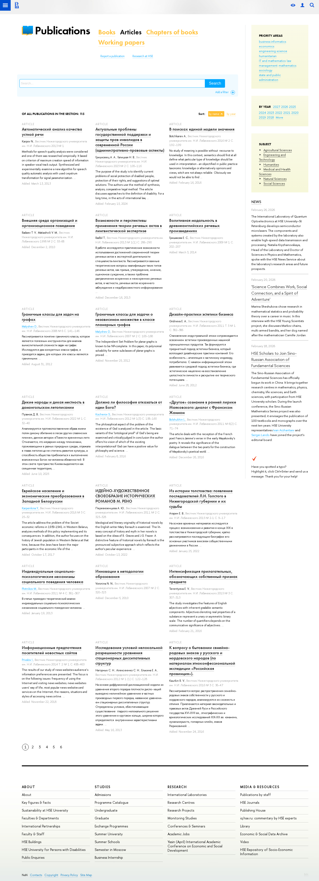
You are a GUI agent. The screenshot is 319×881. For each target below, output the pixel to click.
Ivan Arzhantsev (283, 430)
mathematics (287, 65)
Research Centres (181, 802)
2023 (270, 112)
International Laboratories (187, 794)
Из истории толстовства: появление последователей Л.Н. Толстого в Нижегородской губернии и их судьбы (201, 498)
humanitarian (268, 56)
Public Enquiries (33, 857)
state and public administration (270, 77)
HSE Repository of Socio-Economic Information (266, 851)
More (279, 117)
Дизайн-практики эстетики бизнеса (201, 314)
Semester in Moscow (110, 849)
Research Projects (181, 810)
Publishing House (253, 810)
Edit (306, 874)
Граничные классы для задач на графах (50, 317)
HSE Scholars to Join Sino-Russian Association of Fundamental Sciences (274, 359)
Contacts (36, 875)
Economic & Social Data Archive (264, 834)
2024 (262, 112)
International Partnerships (41, 826)
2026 (284, 106)
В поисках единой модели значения (202, 129)
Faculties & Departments (40, 818)
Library (245, 826)
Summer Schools (107, 842)
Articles (130, 32)
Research (177, 787)
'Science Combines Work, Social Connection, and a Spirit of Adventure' (279, 293)
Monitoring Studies (182, 818)
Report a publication (112, 56)
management (268, 65)
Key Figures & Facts (36, 802)
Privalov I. (27, 660)
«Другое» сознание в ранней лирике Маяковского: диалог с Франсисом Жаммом (202, 407)
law (289, 61)
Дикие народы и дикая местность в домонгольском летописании (53, 405)
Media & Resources (259, 787)
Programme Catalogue (111, 802)
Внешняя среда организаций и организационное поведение (49, 223)
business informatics (272, 41)
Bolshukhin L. (177, 420)
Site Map (86, 875)
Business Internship (109, 857)
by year (231, 114)
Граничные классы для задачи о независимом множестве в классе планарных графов (125, 319)
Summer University (109, 834)
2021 (286, 112)
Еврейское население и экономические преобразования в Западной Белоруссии (53, 496)
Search (215, 83)
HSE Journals (249, 802)
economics (266, 46)
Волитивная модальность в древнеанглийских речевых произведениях (194, 225)
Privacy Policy (69, 875)
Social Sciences (274, 183)
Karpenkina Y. (30, 508)
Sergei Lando (260, 435)
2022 (278, 112)
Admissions (103, 794)
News (256, 201)
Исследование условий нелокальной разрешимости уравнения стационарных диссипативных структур (129, 655)
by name (214, 114)
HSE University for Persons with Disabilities (53, 849)
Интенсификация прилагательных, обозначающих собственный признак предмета (203, 576)
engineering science (273, 51)
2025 (292, 106)
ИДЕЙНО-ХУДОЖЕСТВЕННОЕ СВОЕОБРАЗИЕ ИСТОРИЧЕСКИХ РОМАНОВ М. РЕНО (125, 496)
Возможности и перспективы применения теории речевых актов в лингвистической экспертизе (128, 225)
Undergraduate (106, 810)
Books (106, 32)
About (28, 787)
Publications (62, 30)
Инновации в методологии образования (119, 574)
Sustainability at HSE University (45, 810)
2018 (270, 117)
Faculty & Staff (33, 834)
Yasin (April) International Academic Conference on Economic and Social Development (195, 846)
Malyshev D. (29, 326)
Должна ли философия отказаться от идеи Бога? (128, 405)
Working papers (121, 42)
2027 (276, 106)
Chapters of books (172, 32)
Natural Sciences (274, 179)
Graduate (102, 818)
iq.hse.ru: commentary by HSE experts (268, 818)
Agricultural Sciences (277, 150)
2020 (295, 112)
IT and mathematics (272, 61)
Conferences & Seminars (186, 826)
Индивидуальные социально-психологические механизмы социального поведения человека (52, 576)
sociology (265, 70)
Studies (103, 787)
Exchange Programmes (111, 826)
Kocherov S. (103, 414)
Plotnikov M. (29, 589)
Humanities (271, 164)
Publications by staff (255, 794)
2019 (262, 117)
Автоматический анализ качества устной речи (52, 132)
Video (244, 842)
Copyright (51, 875)
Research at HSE (142, 56)
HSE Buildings (31, 842)
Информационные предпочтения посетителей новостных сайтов (51, 650)
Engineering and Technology (272, 157)
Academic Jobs (178, 834)
